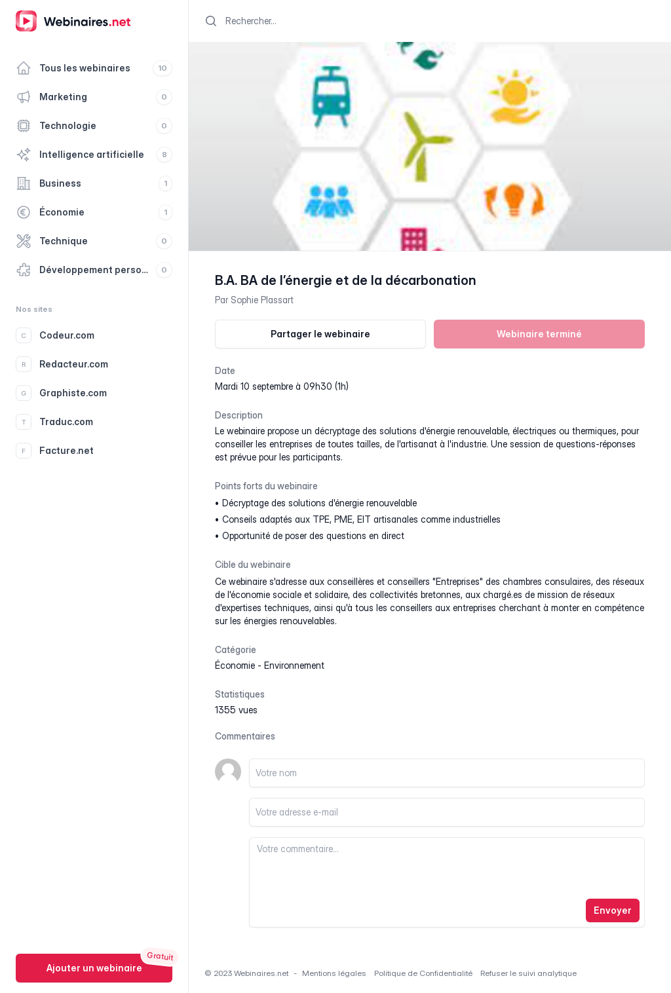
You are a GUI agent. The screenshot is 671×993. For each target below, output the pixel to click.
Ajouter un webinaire (94, 967)
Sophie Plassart (262, 299)
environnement (294, 665)
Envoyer (613, 910)
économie (235, 665)
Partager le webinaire (320, 333)
